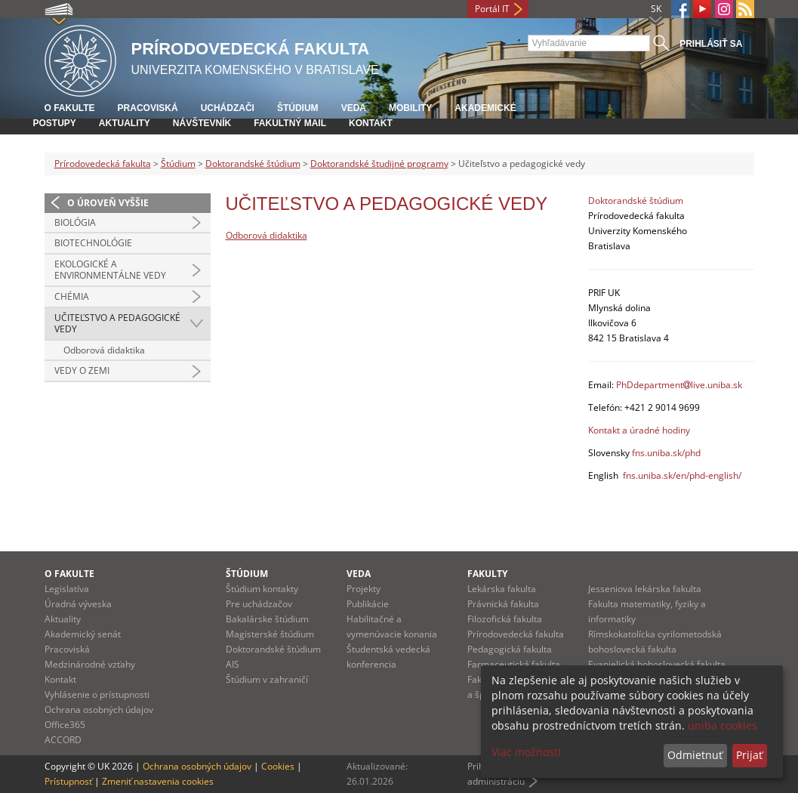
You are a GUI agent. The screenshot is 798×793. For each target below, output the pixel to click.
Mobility (410, 108)
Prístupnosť (68, 781)
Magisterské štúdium (270, 634)
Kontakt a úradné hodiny (639, 430)
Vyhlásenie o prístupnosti (97, 694)
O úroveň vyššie (108, 202)
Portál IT (492, 8)
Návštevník (202, 123)
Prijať (749, 755)
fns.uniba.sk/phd (666, 452)
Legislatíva (67, 588)
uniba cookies (722, 725)
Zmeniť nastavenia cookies (158, 781)
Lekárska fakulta (501, 588)
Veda (353, 108)
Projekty (364, 588)
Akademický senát (83, 634)
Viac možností (526, 752)
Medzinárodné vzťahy (90, 664)
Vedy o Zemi (81, 370)
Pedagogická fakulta (509, 649)
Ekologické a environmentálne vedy (110, 270)
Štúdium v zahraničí (267, 679)
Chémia (71, 296)
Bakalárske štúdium (267, 618)
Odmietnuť (695, 755)
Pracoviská (148, 108)
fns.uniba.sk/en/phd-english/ (682, 475)
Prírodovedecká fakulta (102, 163)
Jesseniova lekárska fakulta (644, 588)
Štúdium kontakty (262, 588)
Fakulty (487, 573)
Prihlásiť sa (710, 44)
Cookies (277, 766)
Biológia (75, 222)
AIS (232, 664)
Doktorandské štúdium (252, 163)
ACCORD (63, 739)
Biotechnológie (93, 242)
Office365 (65, 724)
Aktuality (124, 123)
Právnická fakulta (503, 603)
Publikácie (368, 603)
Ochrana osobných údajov (99, 709)
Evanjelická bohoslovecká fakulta (657, 664)
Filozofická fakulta (504, 618)
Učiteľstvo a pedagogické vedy (117, 323)
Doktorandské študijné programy (379, 163)
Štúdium (298, 108)
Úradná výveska (78, 603)
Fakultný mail (290, 123)
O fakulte (70, 108)
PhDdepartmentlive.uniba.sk (679, 384)
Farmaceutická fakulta (513, 664)
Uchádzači (227, 108)
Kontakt (371, 123)
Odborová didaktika (104, 350)
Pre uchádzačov (259, 603)
